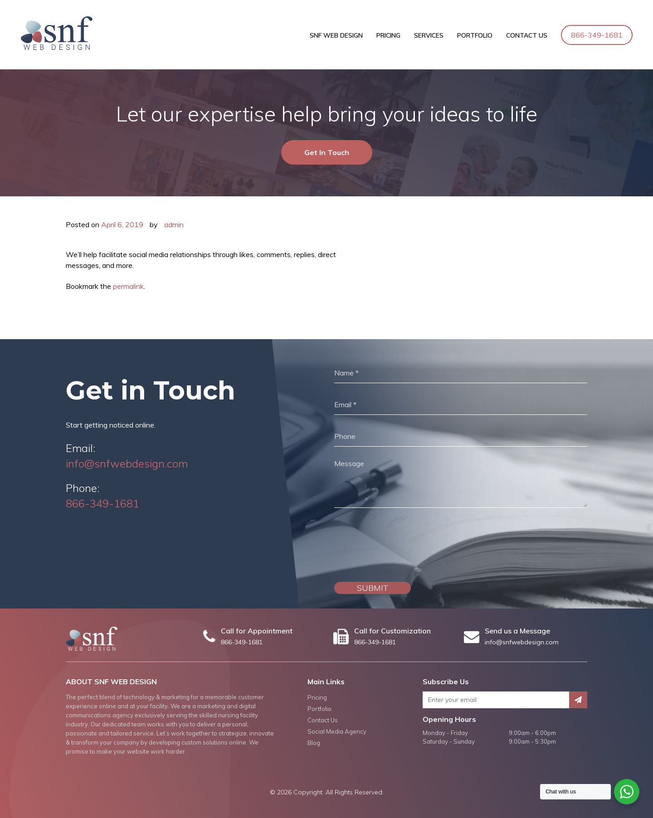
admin (174, 224)
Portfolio (474, 35)
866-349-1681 (597, 34)
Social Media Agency (336, 731)
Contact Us (526, 35)
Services (428, 35)
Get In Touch (326, 152)
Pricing (388, 35)
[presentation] (403, 539)
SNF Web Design (336, 35)
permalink (128, 286)
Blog (313, 742)
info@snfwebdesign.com (127, 463)
